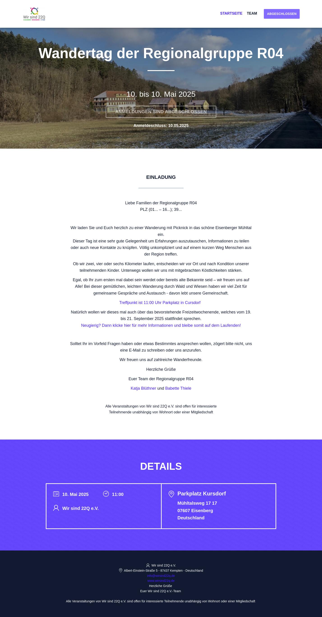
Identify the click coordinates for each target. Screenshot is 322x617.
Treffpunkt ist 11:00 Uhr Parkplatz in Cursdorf (159, 302)
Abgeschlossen (282, 14)
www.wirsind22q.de (161, 580)
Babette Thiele (178, 388)
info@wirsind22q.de (161, 576)
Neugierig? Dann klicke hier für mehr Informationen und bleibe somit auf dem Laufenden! (161, 325)
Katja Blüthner (143, 388)
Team (252, 13)
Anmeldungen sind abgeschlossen (161, 111)
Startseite (231, 13)
